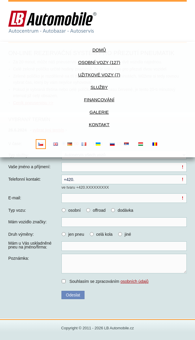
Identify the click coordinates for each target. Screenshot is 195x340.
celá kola (104, 234)
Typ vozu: (17, 210)
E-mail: (14, 197)
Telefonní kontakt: (24, 179)
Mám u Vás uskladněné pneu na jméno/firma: (29, 245)
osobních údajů (135, 281)
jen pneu (76, 234)
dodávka (125, 210)
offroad (99, 210)
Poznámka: (18, 258)
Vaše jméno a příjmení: (29, 166)
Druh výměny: (21, 234)
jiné (128, 234)
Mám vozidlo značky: (27, 221)
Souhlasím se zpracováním (109, 281)
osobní (74, 210)
